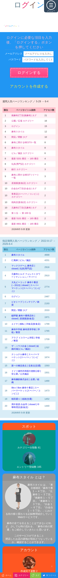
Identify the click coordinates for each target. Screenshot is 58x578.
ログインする (29, 72)
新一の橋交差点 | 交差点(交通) (26, 365)
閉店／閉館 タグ (19, 137)
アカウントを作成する (29, 86)
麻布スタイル (17, 131)
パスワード (15, 59)
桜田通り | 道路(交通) (21, 399)
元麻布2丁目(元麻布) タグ (24, 207)
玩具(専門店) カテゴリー (23, 164)
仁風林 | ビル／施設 (21, 260)
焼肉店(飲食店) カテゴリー (24, 202)
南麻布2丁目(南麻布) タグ (24, 115)
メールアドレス (13, 53)
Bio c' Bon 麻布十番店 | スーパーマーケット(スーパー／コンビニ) (25, 390)
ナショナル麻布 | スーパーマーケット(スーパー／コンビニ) (25, 357)
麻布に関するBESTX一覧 (23, 142)
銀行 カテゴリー (19, 169)
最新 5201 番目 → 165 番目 (24, 158)
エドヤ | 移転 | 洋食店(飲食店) (25, 324)
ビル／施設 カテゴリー (22, 153)
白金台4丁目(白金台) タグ (24, 188)
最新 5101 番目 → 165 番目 (24, 218)
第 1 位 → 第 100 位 (21, 213)
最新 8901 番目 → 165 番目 (24, 224)
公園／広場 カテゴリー (22, 121)
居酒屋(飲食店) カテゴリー (24, 183)
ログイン (15, 126)
